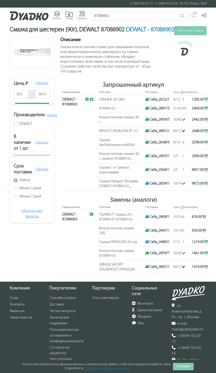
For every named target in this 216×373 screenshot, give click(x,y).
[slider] (13, 103)
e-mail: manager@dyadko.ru (187, 326)
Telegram (141, 317)
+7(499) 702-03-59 (187, 351)
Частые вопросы (63, 311)
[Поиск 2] (193, 16)
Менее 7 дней (30, 197)
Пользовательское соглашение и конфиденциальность (67, 335)
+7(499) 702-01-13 (187, 339)
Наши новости (21, 318)
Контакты (17, 305)
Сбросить (42, 83)
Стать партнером (105, 298)
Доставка (57, 305)
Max (138, 323)
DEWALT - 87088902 (150, 30)
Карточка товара (190, 31)
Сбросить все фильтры (32, 214)
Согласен (183, 366)
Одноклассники (147, 310)
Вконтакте (142, 303)
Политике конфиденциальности (106, 368)
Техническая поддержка (59, 320)
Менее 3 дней (30, 188)
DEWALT (25, 124)
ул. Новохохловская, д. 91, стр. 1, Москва (187, 311)
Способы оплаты (63, 298)
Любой (24, 180)
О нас (14, 298)
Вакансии (17, 311)
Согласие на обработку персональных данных (61, 356)
